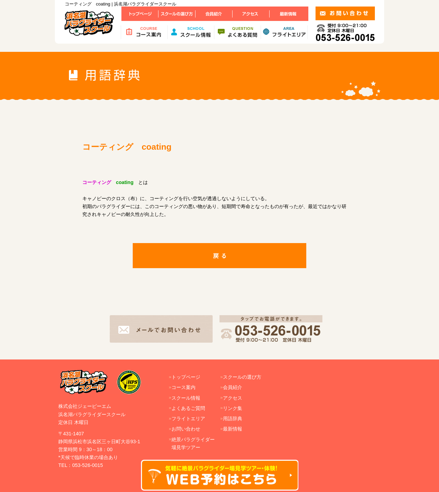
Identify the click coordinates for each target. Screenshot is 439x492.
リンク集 (232, 408)
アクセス (232, 398)
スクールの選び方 (242, 377)
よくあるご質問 (188, 408)
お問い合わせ (185, 429)
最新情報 (232, 429)
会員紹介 (232, 387)
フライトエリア (188, 418)
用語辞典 (232, 418)
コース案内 (183, 387)
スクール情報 (185, 398)
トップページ (185, 377)
